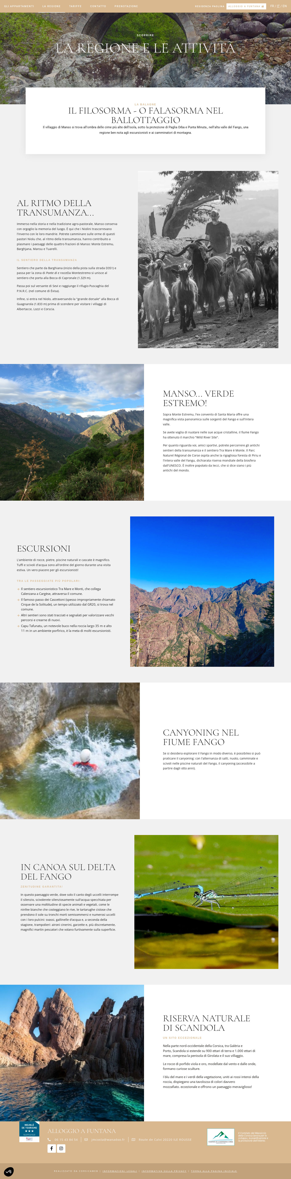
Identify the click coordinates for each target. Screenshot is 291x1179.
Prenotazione (126, 6)
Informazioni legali (120, 1171)
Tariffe (75, 6)
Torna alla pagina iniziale (214, 1171)
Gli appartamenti (19, 6)
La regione (51, 6)
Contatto (98, 6)
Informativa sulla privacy (164, 1171)
